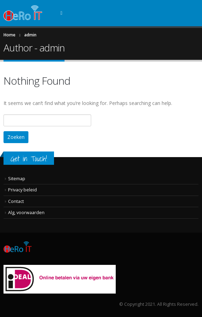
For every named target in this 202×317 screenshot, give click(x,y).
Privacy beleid (22, 190)
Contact (16, 201)
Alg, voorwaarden (26, 213)
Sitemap (16, 179)
